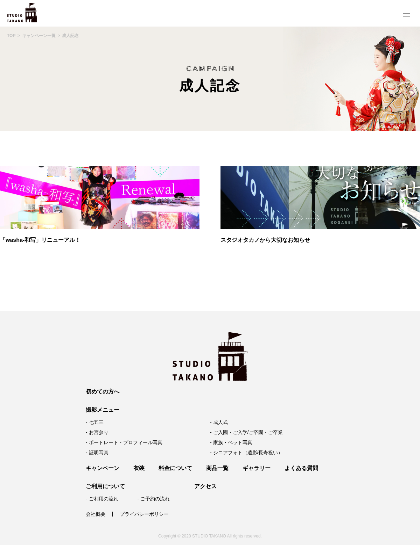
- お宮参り (97, 432)
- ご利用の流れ (102, 498)
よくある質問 (301, 468)
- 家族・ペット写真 (231, 442)
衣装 (139, 468)
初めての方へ (102, 392)
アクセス (205, 486)
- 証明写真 (97, 452)
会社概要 (95, 514)
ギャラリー (257, 468)
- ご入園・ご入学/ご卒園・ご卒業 (246, 432)
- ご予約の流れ (153, 498)
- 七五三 (95, 422)
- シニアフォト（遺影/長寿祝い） (246, 452)
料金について (175, 468)
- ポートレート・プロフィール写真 (124, 442)
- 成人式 (219, 422)
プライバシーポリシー (144, 514)
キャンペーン (102, 468)
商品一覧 (217, 468)
